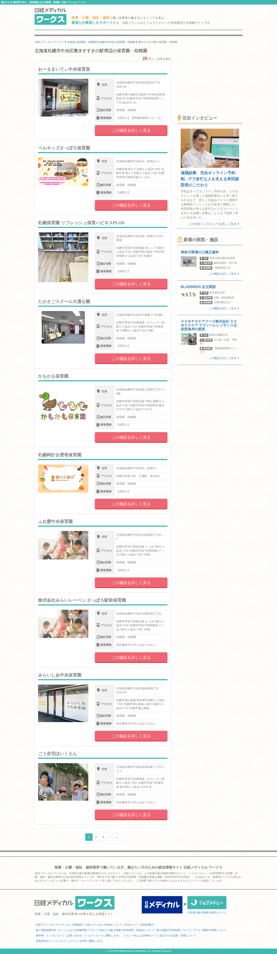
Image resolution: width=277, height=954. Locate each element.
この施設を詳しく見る (131, 130)
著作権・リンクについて (50, 935)
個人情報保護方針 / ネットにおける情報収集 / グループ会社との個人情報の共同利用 (85, 930)
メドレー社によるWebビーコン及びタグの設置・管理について (160, 935)
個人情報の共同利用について (173, 930)
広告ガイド (130, 924)
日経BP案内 (147, 924)
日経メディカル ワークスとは (53, 924)
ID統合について (145, 930)
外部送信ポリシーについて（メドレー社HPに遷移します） (70, 941)
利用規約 (77, 924)
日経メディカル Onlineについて (103, 924)
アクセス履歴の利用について (209, 930)
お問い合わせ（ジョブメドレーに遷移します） (94, 935)
